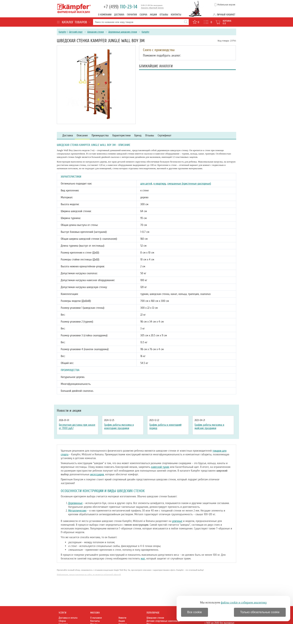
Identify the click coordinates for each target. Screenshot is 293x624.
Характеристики (121, 135)
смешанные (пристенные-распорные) (189, 183)
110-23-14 (120, 7)
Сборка (143, 14)
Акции (153, 14)
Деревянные (75, 503)
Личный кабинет (226, 14)
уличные (177, 521)
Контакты (176, 14)
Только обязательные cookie (260, 612)
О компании (105, 14)
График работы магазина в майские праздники (209, 426)
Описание (82, 135)
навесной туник (160, 467)
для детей (146, 183)
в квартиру (159, 183)
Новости (122, 617)
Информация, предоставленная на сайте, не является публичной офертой (89, 574)
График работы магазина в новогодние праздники (119, 426)
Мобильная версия (226, 4)
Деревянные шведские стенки (122, 31)
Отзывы (164, 14)
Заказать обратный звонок (152, 8)
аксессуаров (97, 474)
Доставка (119, 14)
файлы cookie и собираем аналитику (244, 602)
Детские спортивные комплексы (163, 621)
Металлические (77, 510)
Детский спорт (76, 31)
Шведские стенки (95, 31)
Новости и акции (69, 410)
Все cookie (194, 612)
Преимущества (100, 135)
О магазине (96, 617)
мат (143, 558)
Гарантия (132, 14)
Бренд (137, 135)
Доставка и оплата (68, 617)
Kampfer (62, 31)
